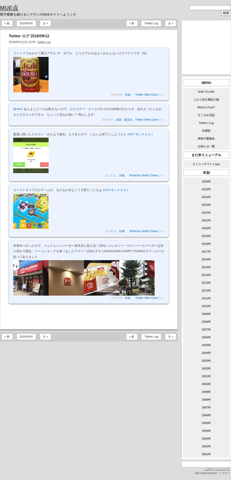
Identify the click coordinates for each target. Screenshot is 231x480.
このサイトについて (217, 469)
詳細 (128, 94)
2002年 (206, 368)
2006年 (206, 337)
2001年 (206, 376)
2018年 (206, 244)
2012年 (206, 290)
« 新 (7, 23)
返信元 (128, 119)
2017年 (206, 251)
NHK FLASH (206, 91)
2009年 (206, 314)
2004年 (206, 353)
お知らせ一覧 (206, 146)
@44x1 (18, 109)
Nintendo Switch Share (143, 175)
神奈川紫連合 (206, 138)
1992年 (206, 446)
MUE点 (9, 8)
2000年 (206, 384)
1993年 (206, 438)
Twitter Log (151, 23)
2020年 (206, 228)
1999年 (206, 392)
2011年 (206, 298)
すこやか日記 (206, 115)
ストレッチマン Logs (206, 164)
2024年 (206, 197)
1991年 (206, 454)
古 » (45, 23)
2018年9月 (26, 23)
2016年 (206, 259)
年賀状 (206, 130)
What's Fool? (206, 107)
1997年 (206, 407)
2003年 (206, 360)
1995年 (206, 423)
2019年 (206, 236)
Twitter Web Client (146, 94)
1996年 (206, 415)
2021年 (206, 220)
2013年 (206, 283)
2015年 (206, 267)
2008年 (206, 321)
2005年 (206, 345)
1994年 (206, 431)
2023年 (206, 205)
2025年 (206, 189)
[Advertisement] (89, 316)
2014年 (206, 275)
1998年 (206, 399)
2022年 (206, 212)
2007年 (206, 329)
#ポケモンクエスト (141, 134)
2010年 (206, 306)
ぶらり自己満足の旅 (206, 99)
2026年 (206, 181)
